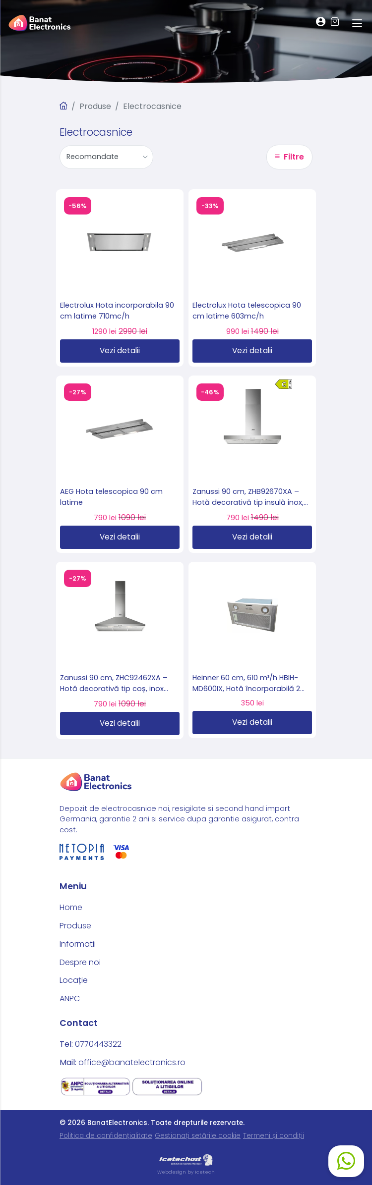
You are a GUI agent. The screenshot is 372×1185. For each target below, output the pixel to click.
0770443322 (98, 1044)
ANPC (70, 998)
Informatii (78, 944)
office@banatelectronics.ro (132, 1062)
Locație (74, 980)
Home (71, 907)
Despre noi (80, 962)
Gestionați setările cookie (198, 1135)
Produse (95, 106)
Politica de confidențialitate (106, 1135)
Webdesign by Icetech (186, 1172)
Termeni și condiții (273, 1135)
